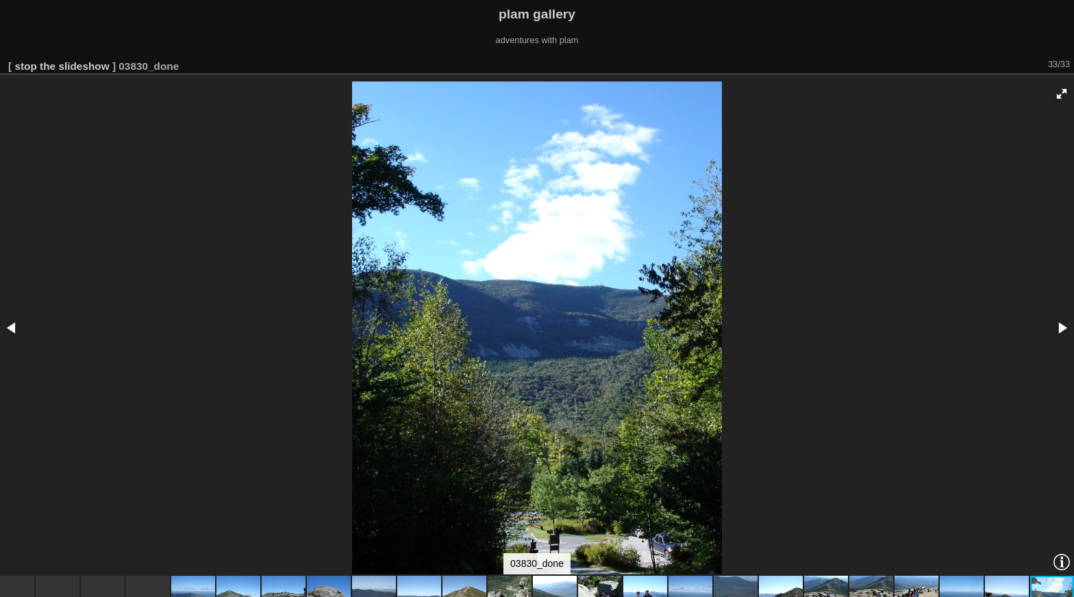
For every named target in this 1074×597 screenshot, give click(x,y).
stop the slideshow (61, 66)
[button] (1062, 94)
